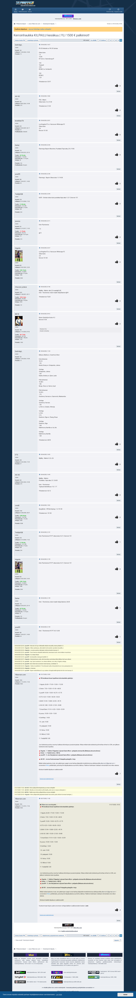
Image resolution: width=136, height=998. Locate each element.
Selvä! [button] (125, 994)
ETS (16, 455)
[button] (94, 40)
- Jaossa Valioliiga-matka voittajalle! (39, 29)
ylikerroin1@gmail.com (107, 763)
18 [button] (115, 40)
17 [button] (113, 40)
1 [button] (107, 40)
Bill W (17, 314)
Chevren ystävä (21, 287)
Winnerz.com (77, 18)
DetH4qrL (18, 45)
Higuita (17, 248)
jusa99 (17, 174)
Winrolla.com (77, 927)
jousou (17, 221)
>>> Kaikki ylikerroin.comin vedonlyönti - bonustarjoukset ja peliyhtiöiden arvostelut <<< (68, 987)
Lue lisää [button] (59, 994)
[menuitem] (23, 10)
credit (17, 505)
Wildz (47, 765)
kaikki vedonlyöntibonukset (69, 931)
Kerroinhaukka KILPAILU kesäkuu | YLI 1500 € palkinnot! (51, 35)
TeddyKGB (19, 194)
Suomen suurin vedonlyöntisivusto (47, 778)
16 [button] (110, 40)
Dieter (17, 145)
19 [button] (118, 40)
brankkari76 (19, 121)
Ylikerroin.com (20, 675)
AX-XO (17, 96)
